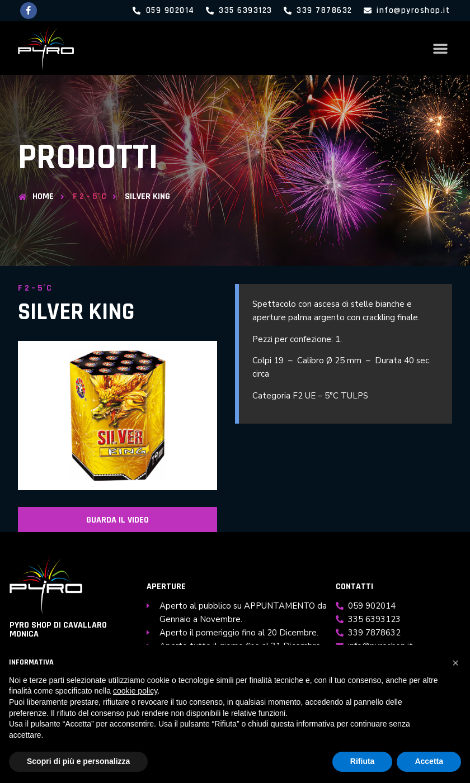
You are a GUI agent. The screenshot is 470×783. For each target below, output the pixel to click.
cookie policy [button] (135, 690)
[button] (440, 48)
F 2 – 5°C (89, 196)
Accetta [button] (429, 761)
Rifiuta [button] (362, 761)
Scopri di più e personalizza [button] (78, 761)
